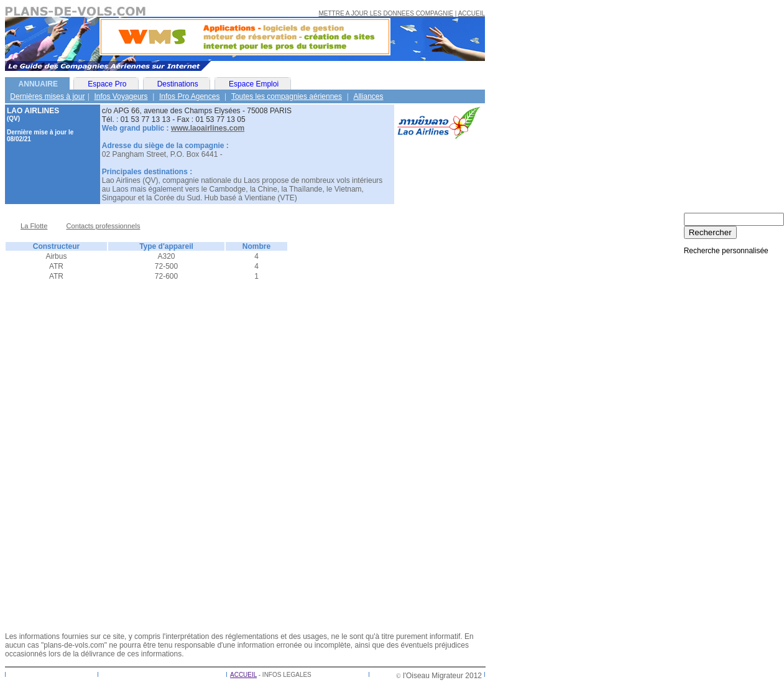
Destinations (177, 84)
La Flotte (34, 226)
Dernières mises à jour (47, 96)
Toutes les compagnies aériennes (286, 96)
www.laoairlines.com (207, 128)
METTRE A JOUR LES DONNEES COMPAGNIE (386, 13)
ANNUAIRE (38, 84)
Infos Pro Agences (189, 96)
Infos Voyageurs (121, 96)
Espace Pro (107, 84)
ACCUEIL (471, 13)
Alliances (368, 96)
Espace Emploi (254, 84)
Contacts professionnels (103, 226)
